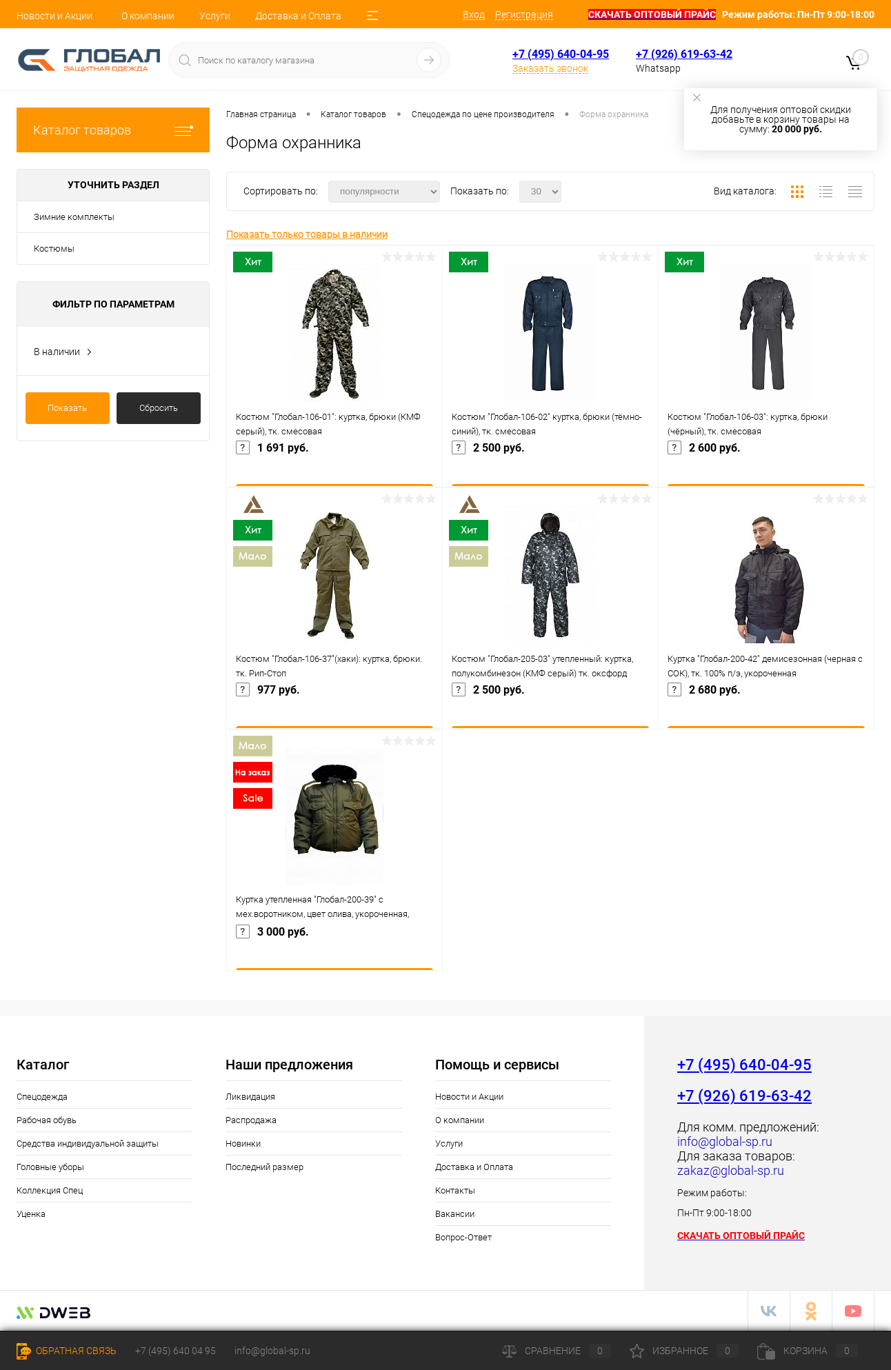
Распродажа (251, 1120)
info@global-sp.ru (272, 1350)
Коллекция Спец (50, 1190)
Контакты (455, 1190)
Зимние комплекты (74, 217)
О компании (147, 15)
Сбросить (158, 408)
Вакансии (454, 1214)
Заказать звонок (550, 68)
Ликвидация (250, 1096)
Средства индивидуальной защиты (88, 1143)
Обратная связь (67, 1350)
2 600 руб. (766, 467)
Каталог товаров (113, 130)
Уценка (31, 1214)
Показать (67, 408)
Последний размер (264, 1167)
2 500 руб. (550, 467)
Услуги (214, 15)
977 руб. (334, 709)
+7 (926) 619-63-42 (684, 54)
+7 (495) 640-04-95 (560, 54)
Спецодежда (42, 1096)
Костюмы (54, 248)
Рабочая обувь (47, 1120)
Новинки (243, 1143)
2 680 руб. (766, 709)
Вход (474, 14)
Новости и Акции (54, 15)
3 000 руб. (334, 951)
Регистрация (524, 14)
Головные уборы (50, 1167)
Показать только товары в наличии (307, 234)
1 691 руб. (334, 467)
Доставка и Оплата (298, 15)
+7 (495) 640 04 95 (175, 1350)
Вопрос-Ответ (463, 1237)
